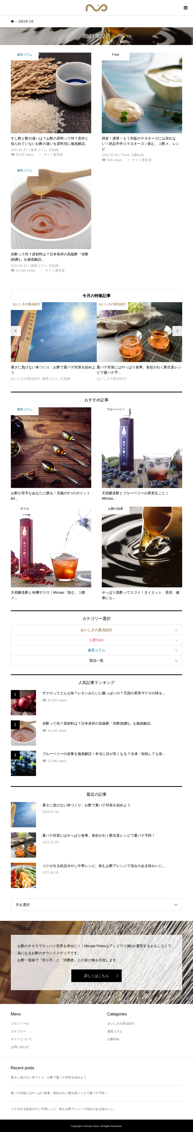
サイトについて (21, 1039)
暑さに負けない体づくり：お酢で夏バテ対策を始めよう (48, 1077)
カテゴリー (18, 1031)
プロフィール (20, 1023)
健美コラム (96, 650)
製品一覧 (96, 660)
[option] (54, 342)
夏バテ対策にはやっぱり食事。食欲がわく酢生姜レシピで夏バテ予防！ (59, 1093)
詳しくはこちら (96, 976)
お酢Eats (96, 640)
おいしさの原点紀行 (96, 630)
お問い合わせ (20, 1047)
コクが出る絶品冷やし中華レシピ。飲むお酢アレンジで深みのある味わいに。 (64, 1109)
